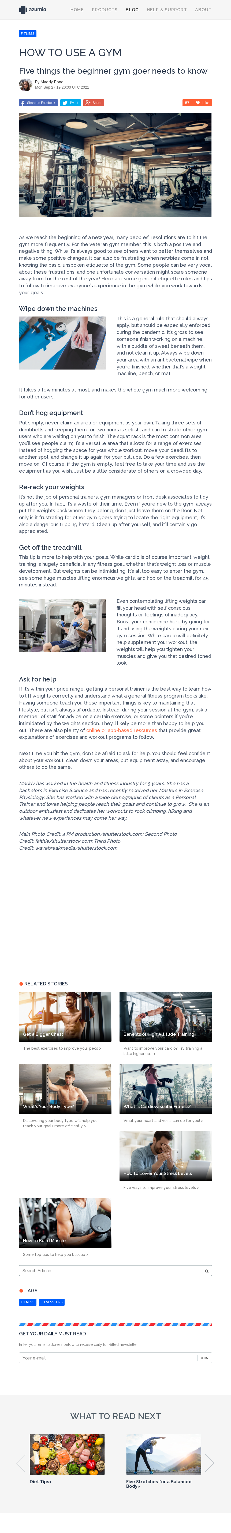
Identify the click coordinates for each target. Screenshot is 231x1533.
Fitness (28, 1302)
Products (105, 9)
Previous (21, 1463)
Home (77, 9)
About (203, 9)
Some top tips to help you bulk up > (55, 1254)
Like (202, 103)
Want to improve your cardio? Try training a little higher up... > (163, 1051)
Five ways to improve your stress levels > (161, 1187)
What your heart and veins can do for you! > (163, 1120)
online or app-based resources (121, 730)
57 (187, 103)
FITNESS (28, 34)
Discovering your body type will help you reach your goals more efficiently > (60, 1123)
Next (210, 1463)
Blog (132, 9)
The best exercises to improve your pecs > (62, 1048)
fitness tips (52, 1302)
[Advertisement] (52, 931)
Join (204, 1358)
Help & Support (167, 9)
